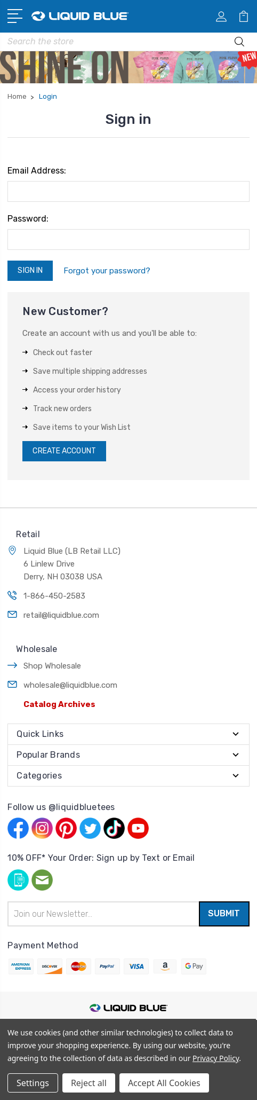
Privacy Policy (215, 1058)
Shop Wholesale (52, 666)
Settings (33, 1083)
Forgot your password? (106, 271)
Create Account (64, 450)
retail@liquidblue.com (61, 615)
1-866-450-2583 (54, 596)
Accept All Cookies (164, 1083)
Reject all (89, 1083)
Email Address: (36, 171)
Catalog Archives (59, 704)
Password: (28, 219)
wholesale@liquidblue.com (70, 685)
